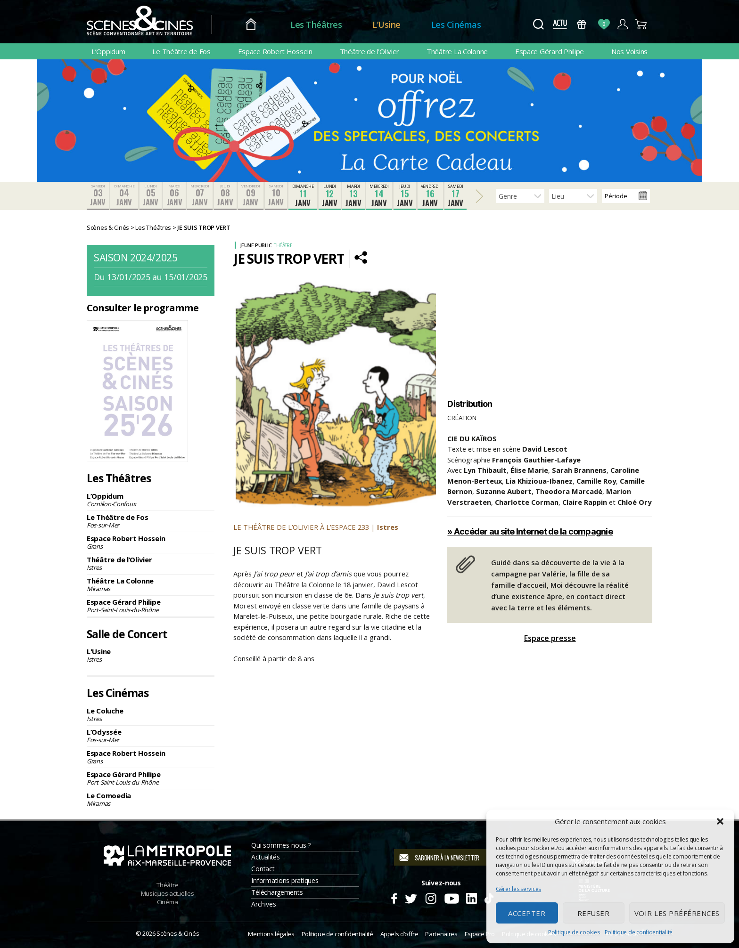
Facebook (393, 897)
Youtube (451, 897)
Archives (263, 903)
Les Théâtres (316, 24)
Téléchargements (277, 892)
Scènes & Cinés (177, 933)
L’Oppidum (108, 51)
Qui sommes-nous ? (280, 845)
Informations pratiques (284, 880)
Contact (262, 868)
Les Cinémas (456, 24)
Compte (622, 24)
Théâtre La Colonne (457, 51)
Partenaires (441, 934)
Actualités (265, 856)
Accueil (251, 24)
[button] (720, 821)
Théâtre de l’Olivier (370, 51)
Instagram (431, 897)
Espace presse (550, 638)
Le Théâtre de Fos (181, 51)
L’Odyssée (150, 735)
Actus (560, 24)
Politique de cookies (574, 932)
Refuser (593, 913)
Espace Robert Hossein (275, 51)
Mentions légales (271, 934)
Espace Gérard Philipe (549, 51)
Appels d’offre (399, 934)
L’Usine (386, 24)
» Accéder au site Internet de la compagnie (530, 531)
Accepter (526, 913)
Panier (641, 24)
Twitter (410, 897)
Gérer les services (518, 889)
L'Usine (150, 655)
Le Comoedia (150, 799)
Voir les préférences (677, 913)
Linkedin (471, 897)
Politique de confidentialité (639, 932)
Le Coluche (150, 714)
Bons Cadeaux (582, 24)
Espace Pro (480, 934)
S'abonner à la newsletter (447, 857)
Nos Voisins (629, 51)
